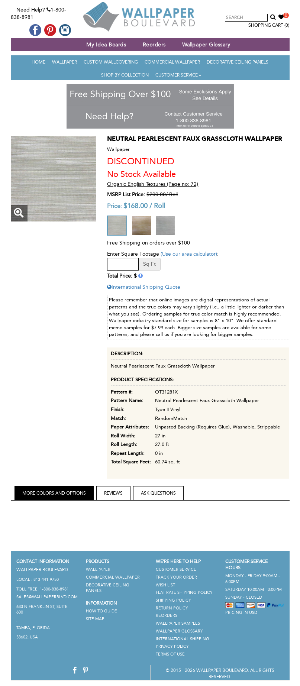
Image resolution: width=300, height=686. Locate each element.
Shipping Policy (173, 600)
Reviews (113, 493)
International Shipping (182, 639)
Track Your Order (176, 577)
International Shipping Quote (143, 287)
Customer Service (178, 75)
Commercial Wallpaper (172, 62)
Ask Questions (158, 493)
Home (38, 62)
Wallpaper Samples (178, 623)
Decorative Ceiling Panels (237, 62)
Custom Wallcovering (111, 62)
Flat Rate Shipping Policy (184, 592)
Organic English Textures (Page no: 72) (152, 184)
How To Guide (101, 611)
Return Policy (172, 608)
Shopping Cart (268, 25)
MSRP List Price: (126, 194)
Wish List (165, 585)
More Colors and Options (54, 493)
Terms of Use (170, 654)
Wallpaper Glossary (206, 45)
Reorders (154, 45)
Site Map (95, 619)
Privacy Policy (172, 646)
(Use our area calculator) (189, 254)
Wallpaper (64, 62)
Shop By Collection (125, 75)
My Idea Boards (106, 45)
